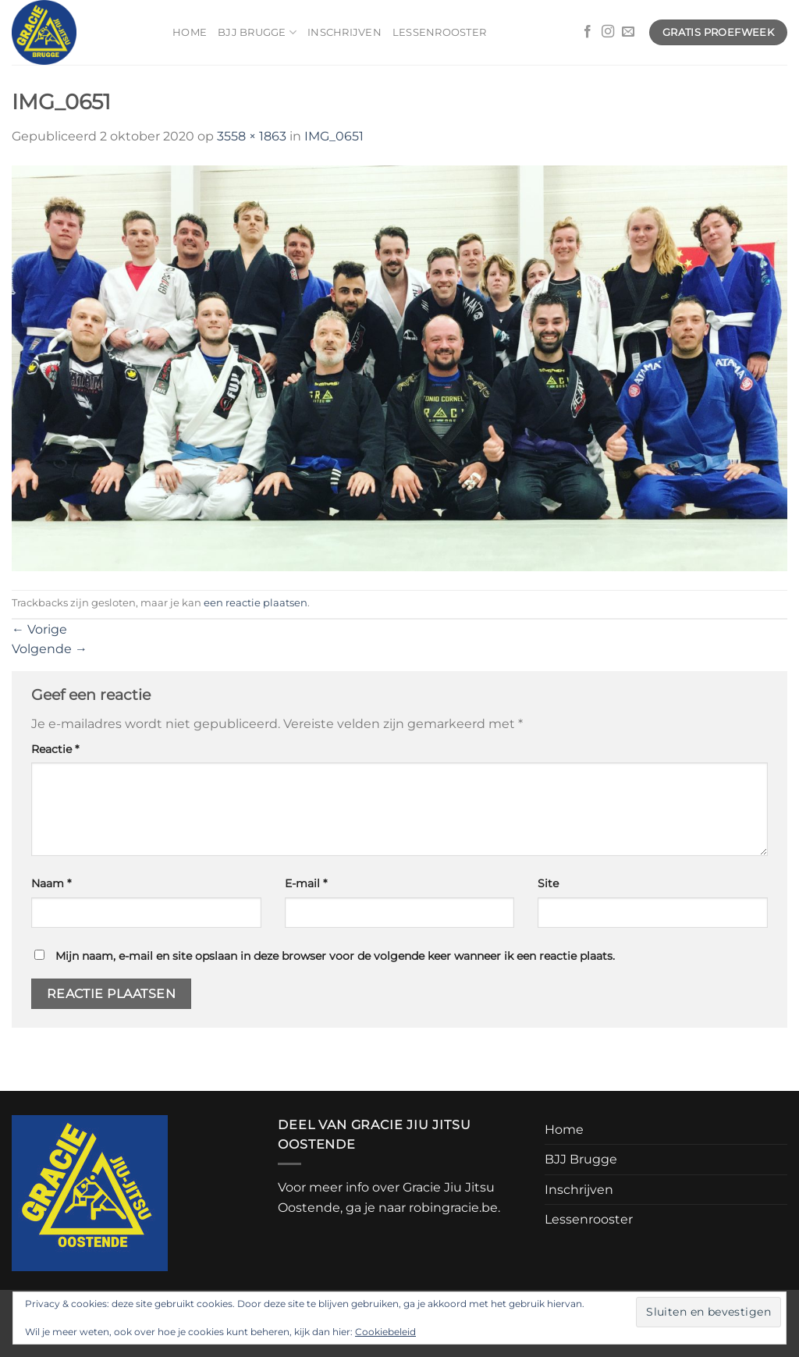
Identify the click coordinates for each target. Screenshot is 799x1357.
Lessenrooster (439, 32)
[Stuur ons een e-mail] (628, 32)
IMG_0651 (334, 136)
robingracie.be (453, 1207)
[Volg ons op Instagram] (608, 32)
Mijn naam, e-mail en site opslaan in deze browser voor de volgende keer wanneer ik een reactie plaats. (335, 956)
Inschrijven (344, 32)
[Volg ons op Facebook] (587, 32)
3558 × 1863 (251, 136)
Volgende (49, 648)
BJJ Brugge (257, 32)
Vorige (39, 629)
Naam (51, 883)
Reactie (55, 749)
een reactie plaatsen (255, 603)
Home (189, 32)
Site (548, 883)
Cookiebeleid (385, 1331)
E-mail (306, 883)
